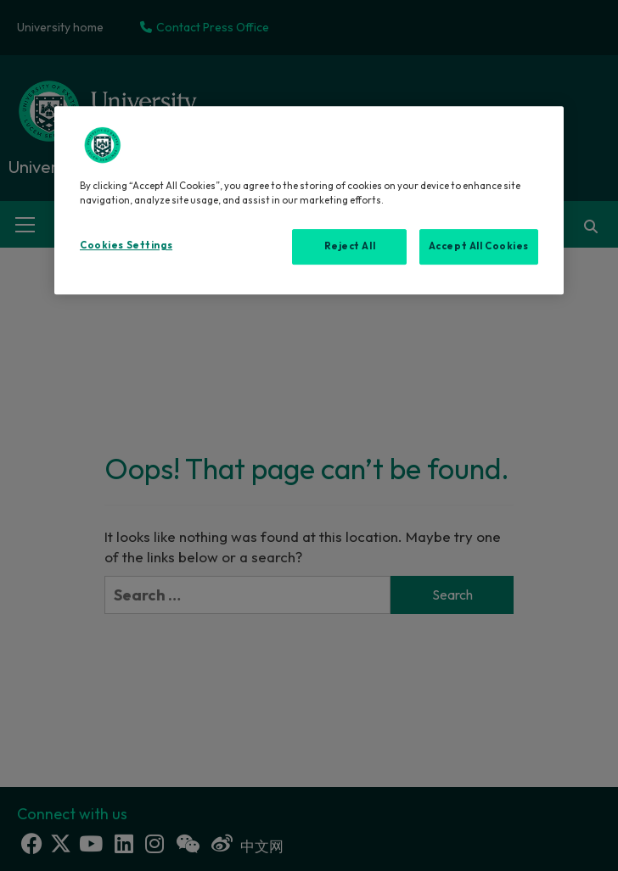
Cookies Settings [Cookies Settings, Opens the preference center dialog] (126, 245)
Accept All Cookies (479, 246)
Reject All (350, 246)
